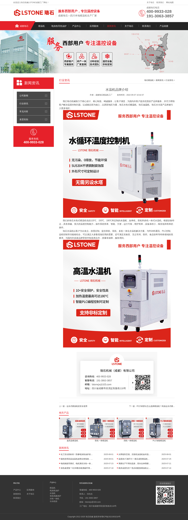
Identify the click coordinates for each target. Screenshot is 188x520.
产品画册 (164, 26)
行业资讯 (23, 103)
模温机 (41, 26)
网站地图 (170, 2)
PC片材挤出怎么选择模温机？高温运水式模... (156, 406)
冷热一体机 (54, 499)
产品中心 (76, 26)
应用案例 (94, 26)
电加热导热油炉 (59, 26)
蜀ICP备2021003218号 (110, 517)
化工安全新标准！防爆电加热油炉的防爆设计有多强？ (77, 454)
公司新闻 (23, 95)
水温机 (123, 220)
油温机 (146, 105)
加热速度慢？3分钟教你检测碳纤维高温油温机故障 (77, 468)
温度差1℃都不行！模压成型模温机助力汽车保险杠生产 (134, 459)
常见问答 (23, 111)
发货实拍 (23, 119)
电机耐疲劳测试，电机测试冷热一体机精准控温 (77, 463)
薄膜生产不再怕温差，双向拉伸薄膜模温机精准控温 (134, 463)
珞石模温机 (149, 80)
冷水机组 (53, 501)
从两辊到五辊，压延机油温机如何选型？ (134, 454)
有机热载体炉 (55, 496)
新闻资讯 (111, 26)
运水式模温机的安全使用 (77, 406)
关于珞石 (150, 2)
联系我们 (160, 2)
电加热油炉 (54, 490)
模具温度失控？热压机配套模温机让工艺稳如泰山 (134, 468)
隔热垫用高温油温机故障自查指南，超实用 (77, 459)
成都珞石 (24, 26)
